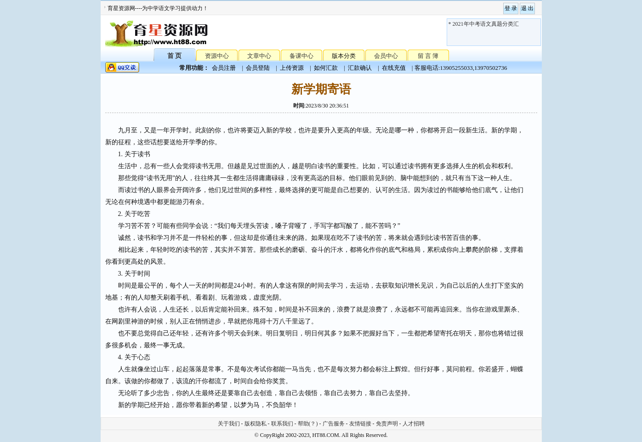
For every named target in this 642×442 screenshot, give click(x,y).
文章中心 (259, 55)
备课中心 (301, 55)
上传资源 (292, 67)
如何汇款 (326, 67)
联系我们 (282, 423)
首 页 (174, 55)
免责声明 (387, 423)
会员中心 (386, 55)
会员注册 (224, 67)
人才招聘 (414, 423)
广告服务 (334, 423)
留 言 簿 (428, 55)
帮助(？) (308, 423)
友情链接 (360, 423)
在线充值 (394, 67)
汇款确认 (360, 67)
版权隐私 (255, 423)
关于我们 (229, 423)
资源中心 (217, 55)
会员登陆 (258, 67)
